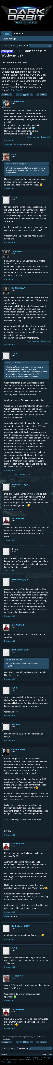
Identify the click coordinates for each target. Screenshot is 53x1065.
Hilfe (50, 1054)
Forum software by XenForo (11, 1060)
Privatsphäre (48, 1058)
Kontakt (44, 1054)
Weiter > (43, 95)
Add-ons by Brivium (9, 1062)
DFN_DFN (15, 724)
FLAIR (14, 197)
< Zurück (5, 95)
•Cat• (13, 154)
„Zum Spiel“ (16, 90)
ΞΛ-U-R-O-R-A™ (18, 251)
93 (38, 95)
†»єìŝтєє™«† (17, 976)
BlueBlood (20, 144)
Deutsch (4, 1054)
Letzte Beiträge (9, 39)
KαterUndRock (17, 518)
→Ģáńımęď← (8, 144)
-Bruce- (6, 916)
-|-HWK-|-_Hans (18, 749)
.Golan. (14, 549)
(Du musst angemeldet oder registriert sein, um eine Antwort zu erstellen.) (24, 1038)
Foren (7, 34)
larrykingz (7, 475)
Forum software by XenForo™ (31, 1060)
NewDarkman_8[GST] (20, 484)
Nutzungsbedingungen (34, 1058)
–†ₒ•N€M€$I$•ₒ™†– (19, 101)
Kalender (18, 33)
